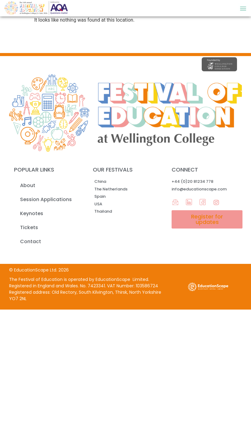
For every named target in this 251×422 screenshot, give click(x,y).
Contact (30, 241)
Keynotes (31, 213)
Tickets (29, 227)
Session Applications (46, 199)
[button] (243, 8)
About (27, 185)
